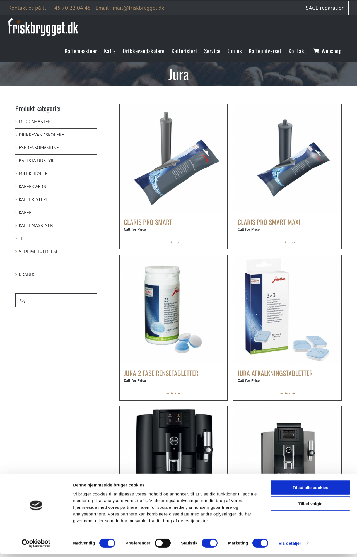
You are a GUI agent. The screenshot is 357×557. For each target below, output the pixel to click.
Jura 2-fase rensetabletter (161, 373)
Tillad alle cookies (310, 490)
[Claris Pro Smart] (174, 158)
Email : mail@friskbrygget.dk (129, 7)
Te (21, 238)
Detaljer (175, 242)
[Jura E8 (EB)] (174, 460)
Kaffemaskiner (36, 225)
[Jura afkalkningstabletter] (287, 309)
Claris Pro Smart (148, 222)
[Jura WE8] (287, 460)
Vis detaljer (290, 546)
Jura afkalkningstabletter (275, 373)
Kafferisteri (33, 199)
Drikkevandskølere (41, 135)
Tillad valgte (310, 506)
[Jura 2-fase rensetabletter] (174, 309)
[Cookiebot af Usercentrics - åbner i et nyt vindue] (36, 546)
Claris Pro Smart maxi (269, 222)
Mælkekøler (33, 173)
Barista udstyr (36, 161)
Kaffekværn (32, 187)
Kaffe (25, 212)
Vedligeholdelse (38, 251)
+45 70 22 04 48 (71, 7)
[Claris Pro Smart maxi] (287, 158)
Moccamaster (35, 122)
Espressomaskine (39, 147)
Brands (27, 274)
